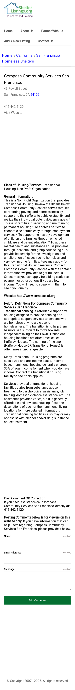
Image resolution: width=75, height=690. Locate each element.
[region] (37, 152)
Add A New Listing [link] (17, 41)
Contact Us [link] (45, 41)
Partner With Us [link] (52, 31)
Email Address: (37, 552)
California (24, 55)
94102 (34, 95)
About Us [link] (26, 31)
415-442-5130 (14, 107)
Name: (37, 536)
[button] (37, 600)
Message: (37, 569)
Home (7, 55)
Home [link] (8, 31)
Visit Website (13, 113)
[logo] (18, 9)
